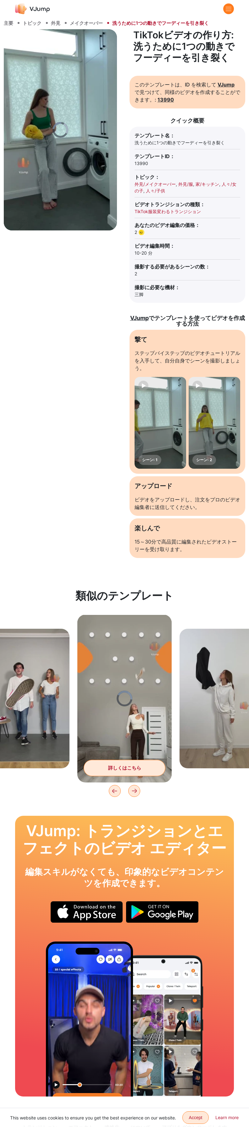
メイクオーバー (86, 23)
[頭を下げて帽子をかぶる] (89, 1019)
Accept (195, 1117)
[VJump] (32, 8)
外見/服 (185, 184)
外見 (55, 23)
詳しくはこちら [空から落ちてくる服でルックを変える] (124, 768)
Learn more (227, 1117)
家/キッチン (207, 184)
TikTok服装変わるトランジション (168, 211)
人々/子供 (155, 190)
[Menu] (228, 8)
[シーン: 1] (160, 423)
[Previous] (115, 791)
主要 (8, 23)
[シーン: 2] (214, 423)
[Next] (134, 791)
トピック (32, 23)
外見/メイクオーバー (155, 184)
